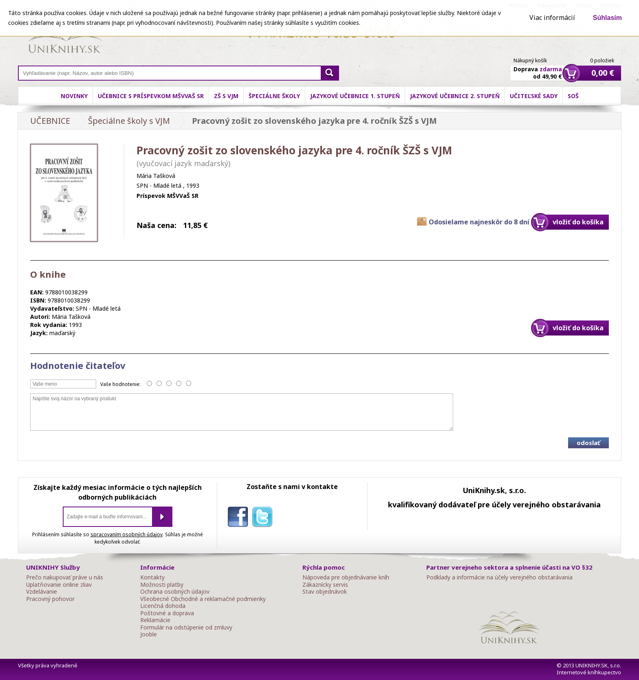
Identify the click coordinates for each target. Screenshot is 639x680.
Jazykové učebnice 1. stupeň (355, 96)
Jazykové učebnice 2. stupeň (455, 96)
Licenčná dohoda (162, 606)
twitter (264, 518)
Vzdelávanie (41, 591)
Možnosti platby (161, 584)
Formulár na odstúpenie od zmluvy (186, 627)
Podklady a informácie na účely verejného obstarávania (499, 577)
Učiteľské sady (533, 96)
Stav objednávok (324, 591)
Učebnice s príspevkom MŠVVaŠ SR (151, 96)
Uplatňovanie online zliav (59, 584)
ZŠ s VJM (226, 96)
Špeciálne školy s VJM (129, 120)
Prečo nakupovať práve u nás (64, 577)
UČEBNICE (50, 120)
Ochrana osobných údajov (174, 591)
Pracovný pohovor (50, 599)
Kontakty (152, 577)
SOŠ (573, 96)
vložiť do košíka (578, 221)
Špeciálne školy (274, 96)
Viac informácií (552, 17)
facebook (239, 518)
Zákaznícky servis (325, 584)
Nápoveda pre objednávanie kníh (345, 577)
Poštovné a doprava (167, 613)
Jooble (148, 634)
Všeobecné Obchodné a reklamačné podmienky (203, 599)
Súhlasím (607, 17)
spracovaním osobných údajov (126, 534)
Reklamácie (155, 620)
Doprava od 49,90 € (537, 68)
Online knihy (65, 36)
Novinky (74, 96)
